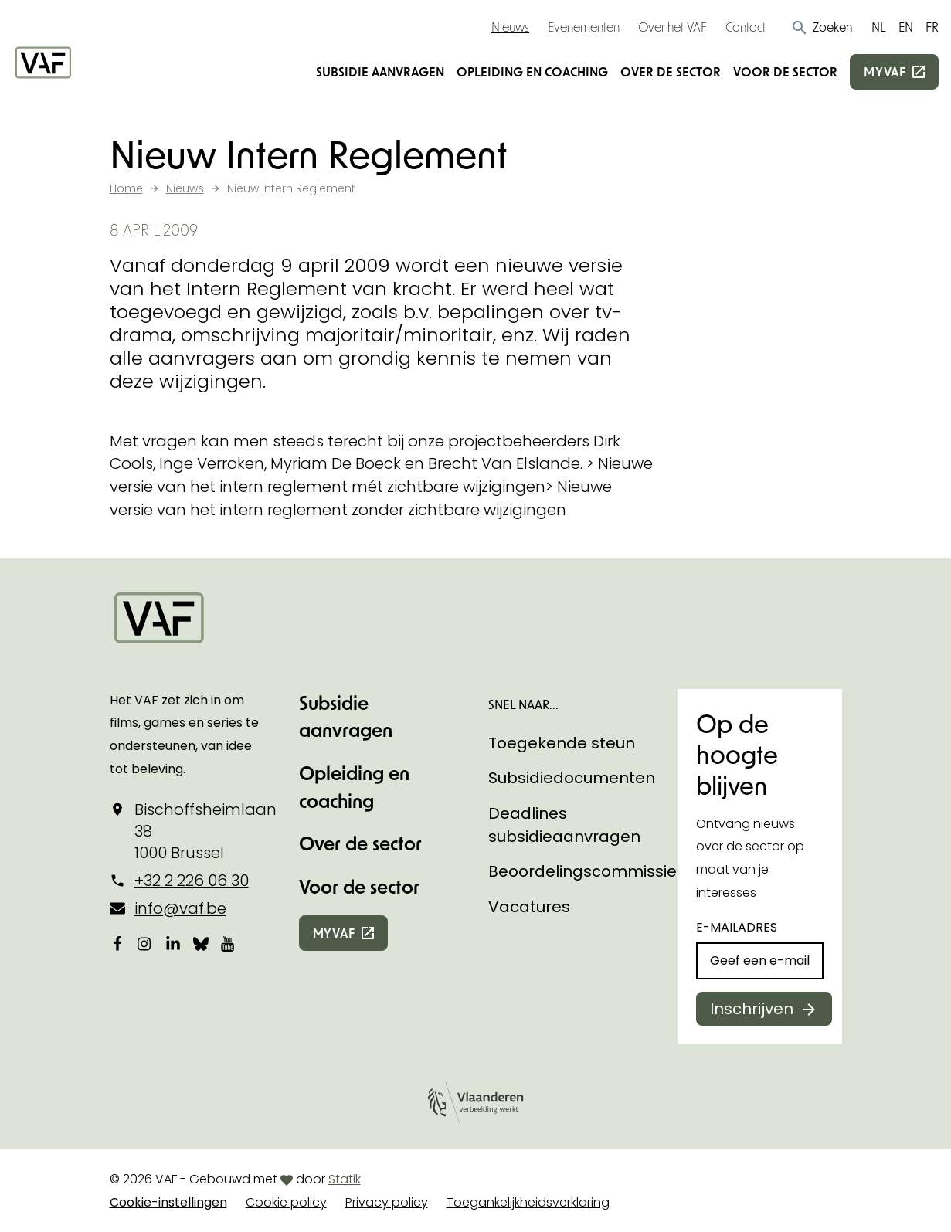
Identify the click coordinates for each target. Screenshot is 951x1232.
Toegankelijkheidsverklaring (528, 1202)
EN (905, 26)
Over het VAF (672, 26)
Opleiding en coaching (532, 71)
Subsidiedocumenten (571, 778)
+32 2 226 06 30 (191, 880)
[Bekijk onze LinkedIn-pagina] (173, 943)
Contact (745, 26)
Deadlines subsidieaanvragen (564, 825)
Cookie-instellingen (168, 1202)
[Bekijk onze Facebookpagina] (117, 943)
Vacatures (529, 907)
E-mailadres (736, 927)
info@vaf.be (180, 908)
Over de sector (670, 71)
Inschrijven (751, 1009)
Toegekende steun (561, 743)
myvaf (885, 71)
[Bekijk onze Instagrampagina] (145, 943)
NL (878, 26)
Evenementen (584, 26)
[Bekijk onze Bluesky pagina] (201, 943)
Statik (344, 1179)
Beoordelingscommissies (586, 871)
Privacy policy (386, 1202)
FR (932, 26)
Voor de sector (785, 71)
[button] (821, 27)
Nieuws (510, 26)
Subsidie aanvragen (380, 71)
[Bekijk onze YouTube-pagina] (228, 943)
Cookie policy (286, 1202)
